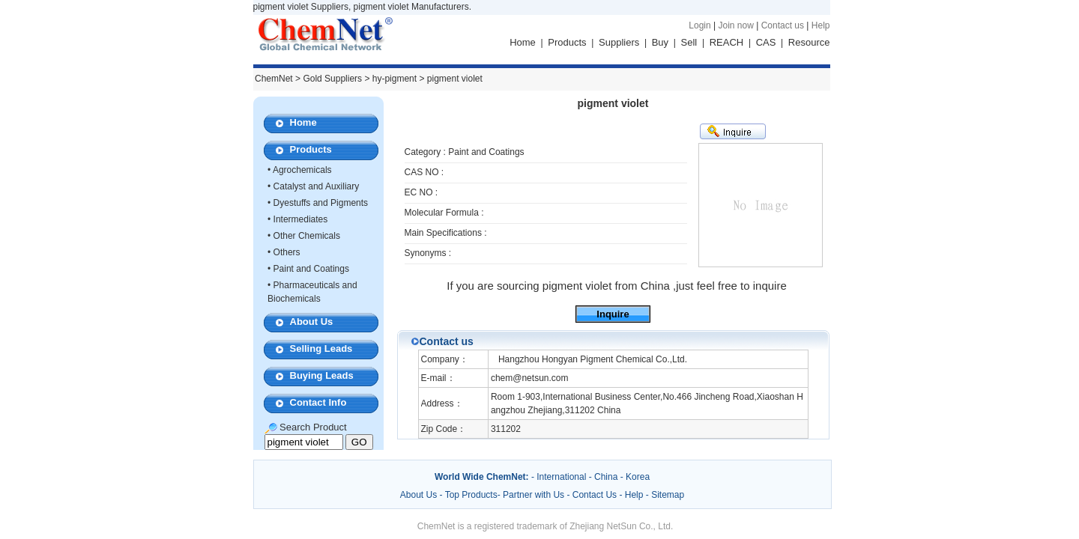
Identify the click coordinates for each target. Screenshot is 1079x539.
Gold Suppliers (332, 78)
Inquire (612, 314)
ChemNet (274, 78)
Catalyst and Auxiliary (316, 186)
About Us (311, 321)
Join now (735, 25)
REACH (727, 42)
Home (523, 42)
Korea (638, 477)
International (561, 477)
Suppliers (619, 42)
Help (820, 25)
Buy (660, 42)
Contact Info (318, 402)
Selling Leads (321, 348)
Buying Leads (322, 375)
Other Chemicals (306, 236)
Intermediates (300, 219)
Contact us (782, 25)
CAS (766, 42)
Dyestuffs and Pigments (321, 203)
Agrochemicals (302, 170)
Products (567, 42)
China (605, 477)
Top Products (471, 495)
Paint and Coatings (311, 269)
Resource (809, 42)
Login (699, 25)
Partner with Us (534, 495)
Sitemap (667, 495)
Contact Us (594, 495)
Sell (689, 42)
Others (286, 252)
